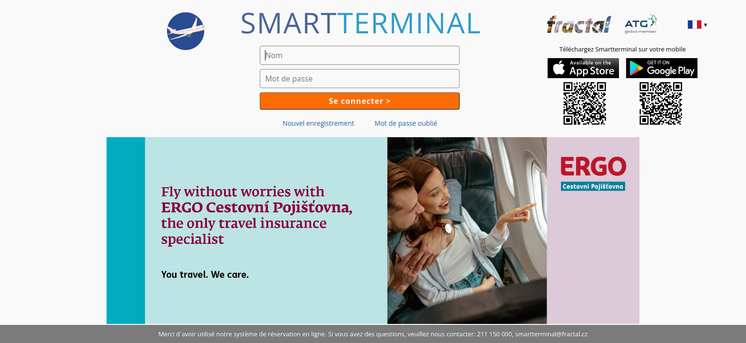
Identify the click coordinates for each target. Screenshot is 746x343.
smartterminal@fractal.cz (551, 334)
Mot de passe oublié (405, 123)
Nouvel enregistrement (318, 123)
